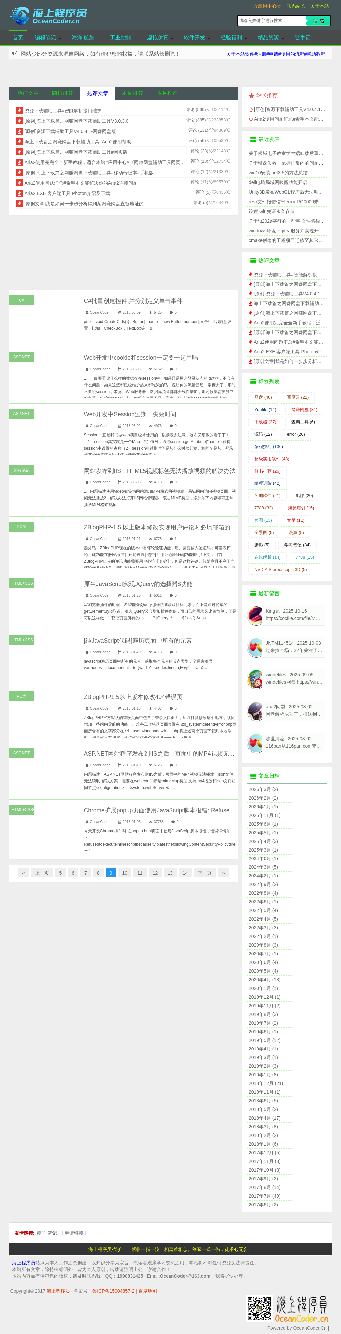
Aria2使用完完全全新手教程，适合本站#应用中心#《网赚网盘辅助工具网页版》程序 (112, 162)
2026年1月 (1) (263, 806)
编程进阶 (267, 483)
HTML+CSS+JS (23, 583)
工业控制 (120, 37)
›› (223, 873)
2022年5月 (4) (263, 910)
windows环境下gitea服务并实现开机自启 (291, 230)
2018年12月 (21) (266, 1083)
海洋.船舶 (83, 37)
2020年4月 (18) (265, 979)
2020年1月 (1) (263, 988)
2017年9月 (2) (263, 1178)
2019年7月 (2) (263, 1023)
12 (155, 873)
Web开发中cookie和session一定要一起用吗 (141, 357)
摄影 (262, 544)
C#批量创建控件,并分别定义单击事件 (133, 301)
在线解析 (267, 557)
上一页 (42, 873)
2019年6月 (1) (263, 1031)
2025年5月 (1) (263, 832)
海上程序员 (23, 1262)
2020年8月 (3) (263, 945)
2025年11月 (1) (265, 815)
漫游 (296, 532)
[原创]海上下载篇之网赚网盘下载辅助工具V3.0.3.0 (77, 121)
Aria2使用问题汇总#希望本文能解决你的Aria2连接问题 (81, 183)
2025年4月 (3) (263, 841)
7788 (263, 507)
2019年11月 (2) (265, 1005)
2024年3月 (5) (263, 867)
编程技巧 (268, 446)
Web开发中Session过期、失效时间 (130, 414)
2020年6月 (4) (263, 962)
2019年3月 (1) (263, 1057)
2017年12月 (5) (265, 1152)
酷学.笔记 (47, 1233)
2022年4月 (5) (263, 919)
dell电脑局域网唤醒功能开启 (278, 182)
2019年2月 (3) (263, 1066)
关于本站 (319, 6)
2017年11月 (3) (265, 1161)
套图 (263, 520)
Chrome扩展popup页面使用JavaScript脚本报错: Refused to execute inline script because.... (203, 810)
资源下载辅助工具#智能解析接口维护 (63, 110)
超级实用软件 (271, 458)
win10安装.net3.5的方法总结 (278, 172)
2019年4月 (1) (263, 1048)
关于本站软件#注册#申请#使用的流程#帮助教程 (275, 54)
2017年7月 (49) (265, 1196)
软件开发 (194, 37)
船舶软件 (267, 495)
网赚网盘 (304, 409)
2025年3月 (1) (263, 850)
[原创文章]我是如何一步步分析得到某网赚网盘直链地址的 (84, 203)
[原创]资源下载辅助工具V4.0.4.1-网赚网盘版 (70, 131)
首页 (18, 37)
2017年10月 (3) (265, 1170)
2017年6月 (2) (263, 1204)
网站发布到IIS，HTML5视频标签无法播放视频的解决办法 (160, 471)
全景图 (264, 532)
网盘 (263, 397)
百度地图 (147, 1291)
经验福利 (231, 37)
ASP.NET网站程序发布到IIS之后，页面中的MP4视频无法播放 (165, 753)
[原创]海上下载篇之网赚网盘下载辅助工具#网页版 (76, 152)
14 (185, 873)
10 (124, 873)
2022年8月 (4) (263, 893)
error (296, 434)
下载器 (265, 421)
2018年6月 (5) (263, 1100)
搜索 (318, 20)
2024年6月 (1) (263, 858)
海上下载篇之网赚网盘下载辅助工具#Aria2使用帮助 (78, 141)
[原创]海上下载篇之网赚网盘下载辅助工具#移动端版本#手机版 (89, 172)
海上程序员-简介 (105, 1249)
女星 (296, 520)
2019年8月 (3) (263, 1014)
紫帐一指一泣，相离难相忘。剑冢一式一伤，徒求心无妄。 (192, 1249)
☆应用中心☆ (267, 6)
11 (140, 873)
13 (170, 873)
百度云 (298, 397)
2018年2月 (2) (263, 1135)
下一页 (205, 873)
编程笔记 (45, 37)
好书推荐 (267, 471)
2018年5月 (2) (263, 1109)
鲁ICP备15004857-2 (113, 1291)
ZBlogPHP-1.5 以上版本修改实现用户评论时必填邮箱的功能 (163, 527)
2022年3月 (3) (263, 927)
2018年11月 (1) (265, 1092)
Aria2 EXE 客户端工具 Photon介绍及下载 (67, 193)
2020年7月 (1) (263, 953)
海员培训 (301, 507)
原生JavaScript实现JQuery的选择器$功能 (138, 584)
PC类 (21, 526)
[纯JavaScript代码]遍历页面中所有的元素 (138, 640)
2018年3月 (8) (263, 1126)
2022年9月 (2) (263, 884)
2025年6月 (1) (263, 824)
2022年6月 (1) (263, 901)
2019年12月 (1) (265, 997)
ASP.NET (21, 357)
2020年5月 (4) (263, 971)
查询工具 (303, 421)
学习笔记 (297, 544)
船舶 (304, 495)
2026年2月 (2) (263, 798)
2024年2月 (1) (263, 875)
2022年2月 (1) (263, 936)
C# (21, 300)
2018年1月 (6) (263, 1144)
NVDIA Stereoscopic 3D (280, 569)
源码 (263, 434)
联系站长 (296, 6)
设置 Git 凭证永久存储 (272, 211)
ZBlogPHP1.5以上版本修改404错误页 (133, 697)
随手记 (303, 37)
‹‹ (23, 873)
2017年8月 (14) (265, 1187)
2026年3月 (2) (263, 789)
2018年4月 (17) (265, 1118)
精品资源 (268, 37)
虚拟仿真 (157, 37)
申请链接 (74, 1233)
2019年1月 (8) (263, 1074)
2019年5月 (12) (265, 1040)
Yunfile (265, 409)
